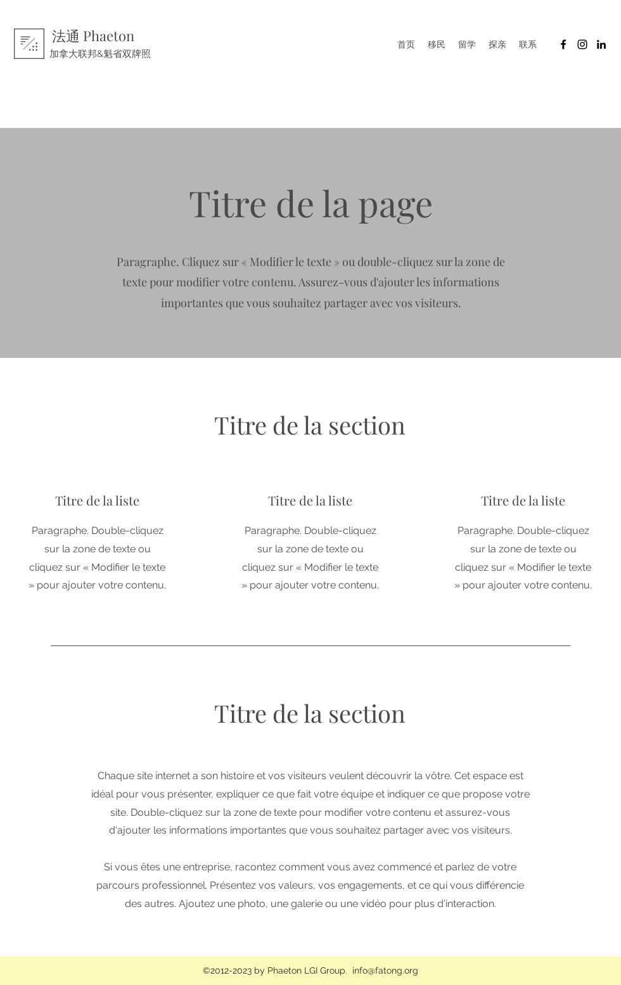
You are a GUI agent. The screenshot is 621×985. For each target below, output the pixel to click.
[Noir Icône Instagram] (582, 44)
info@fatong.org (385, 970)
